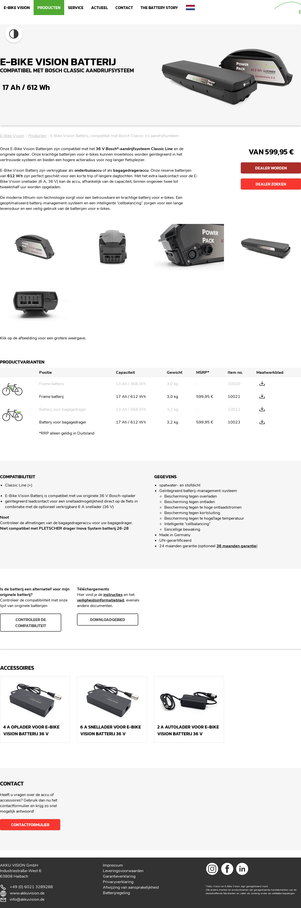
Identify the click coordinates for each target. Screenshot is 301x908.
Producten (48, 8)
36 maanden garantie (236, 546)
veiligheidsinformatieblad (100, 600)
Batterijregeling (116, 893)
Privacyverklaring (118, 882)
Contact (124, 8)
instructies (113, 594)
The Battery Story (159, 8)
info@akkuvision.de (27, 899)
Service (76, 8)
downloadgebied (107, 620)
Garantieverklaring (119, 876)
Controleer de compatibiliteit (30, 623)
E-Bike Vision (17, 8)
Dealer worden (271, 168)
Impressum (113, 865)
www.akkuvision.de (27, 893)
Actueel (99, 8)
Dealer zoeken (271, 184)
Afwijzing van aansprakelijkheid (131, 887)
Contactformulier (30, 825)
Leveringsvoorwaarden (123, 871)
